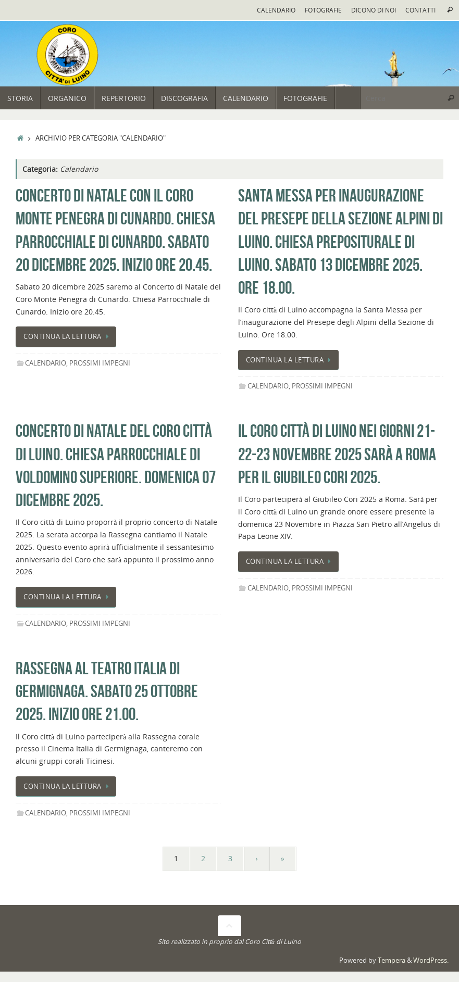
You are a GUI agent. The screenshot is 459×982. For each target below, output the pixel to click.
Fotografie (323, 10)
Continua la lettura (67, 336)
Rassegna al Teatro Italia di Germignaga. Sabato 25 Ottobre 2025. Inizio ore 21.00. (107, 691)
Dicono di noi (373, 10)
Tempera (391, 960)
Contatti (420, 10)
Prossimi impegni (99, 363)
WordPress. (431, 960)
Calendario (276, 10)
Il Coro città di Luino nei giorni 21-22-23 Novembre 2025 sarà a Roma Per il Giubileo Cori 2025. (337, 453)
